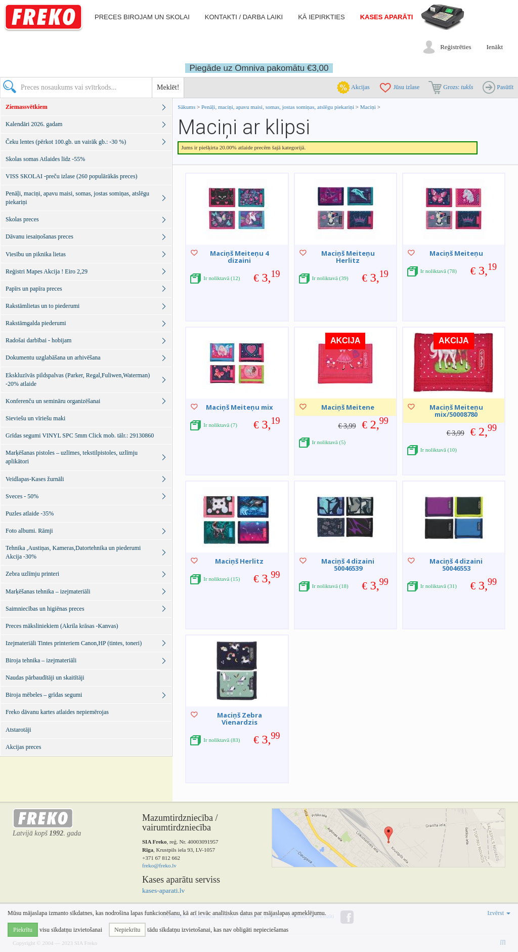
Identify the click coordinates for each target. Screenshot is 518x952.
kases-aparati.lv (163, 890)
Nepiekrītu (127, 929)
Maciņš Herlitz (239, 561)
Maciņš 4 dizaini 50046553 (456, 565)
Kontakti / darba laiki (244, 17)
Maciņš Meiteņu (456, 253)
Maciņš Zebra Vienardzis (239, 718)
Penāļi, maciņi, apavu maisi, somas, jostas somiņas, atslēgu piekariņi (278, 107)
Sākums (186, 107)
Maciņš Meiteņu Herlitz (348, 257)
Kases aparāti (386, 17)
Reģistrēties (455, 47)
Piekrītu (22, 929)
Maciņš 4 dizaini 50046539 (347, 565)
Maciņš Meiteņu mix (239, 407)
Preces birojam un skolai (142, 17)
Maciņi (368, 107)
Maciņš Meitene (347, 407)
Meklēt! (168, 87)
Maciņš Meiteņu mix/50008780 (456, 411)
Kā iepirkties (321, 17)
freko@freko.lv (159, 865)
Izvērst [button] (498, 913)
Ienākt (495, 47)
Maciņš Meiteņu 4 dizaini (239, 257)
